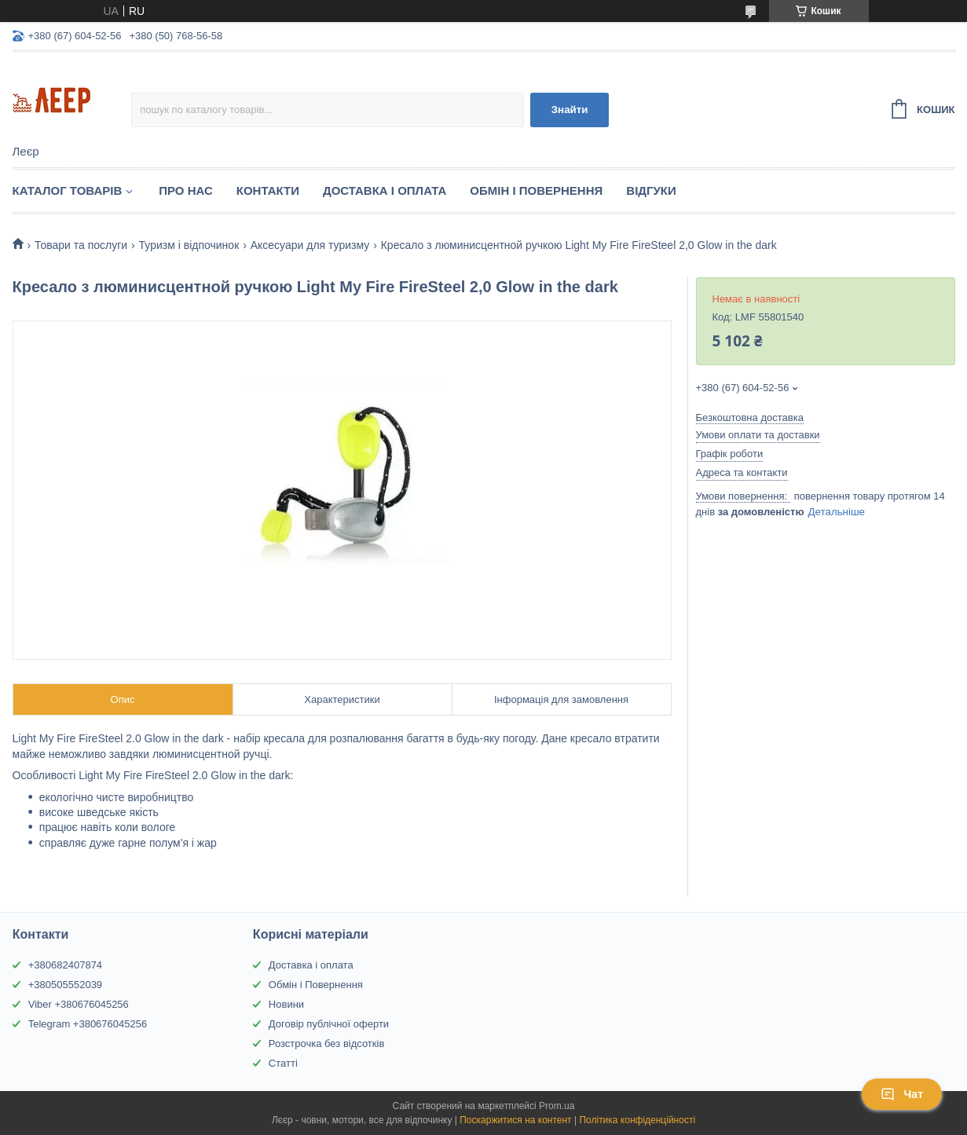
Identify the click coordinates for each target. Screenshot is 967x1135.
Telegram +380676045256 (87, 1024)
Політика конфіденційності (637, 1120)
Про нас (186, 190)
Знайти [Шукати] (569, 109)
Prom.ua (556, 1105)
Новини (286, 1004)
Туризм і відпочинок (189, 245)
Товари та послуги (81, 245)
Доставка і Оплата (384, 190)
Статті (283, 1063)
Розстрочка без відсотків (326, 1043)
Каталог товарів (68, 190)
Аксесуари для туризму (310, 245)
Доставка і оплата (311, 965)
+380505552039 (65, 984)
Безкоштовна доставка (750, 417)
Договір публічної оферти (329, 1024)
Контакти (267, 190)
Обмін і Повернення (536, 190)
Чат (902, 1094)
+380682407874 (65, 965)
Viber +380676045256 (78, 1004)
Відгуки (651, 190)
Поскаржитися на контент (515, 1120)
